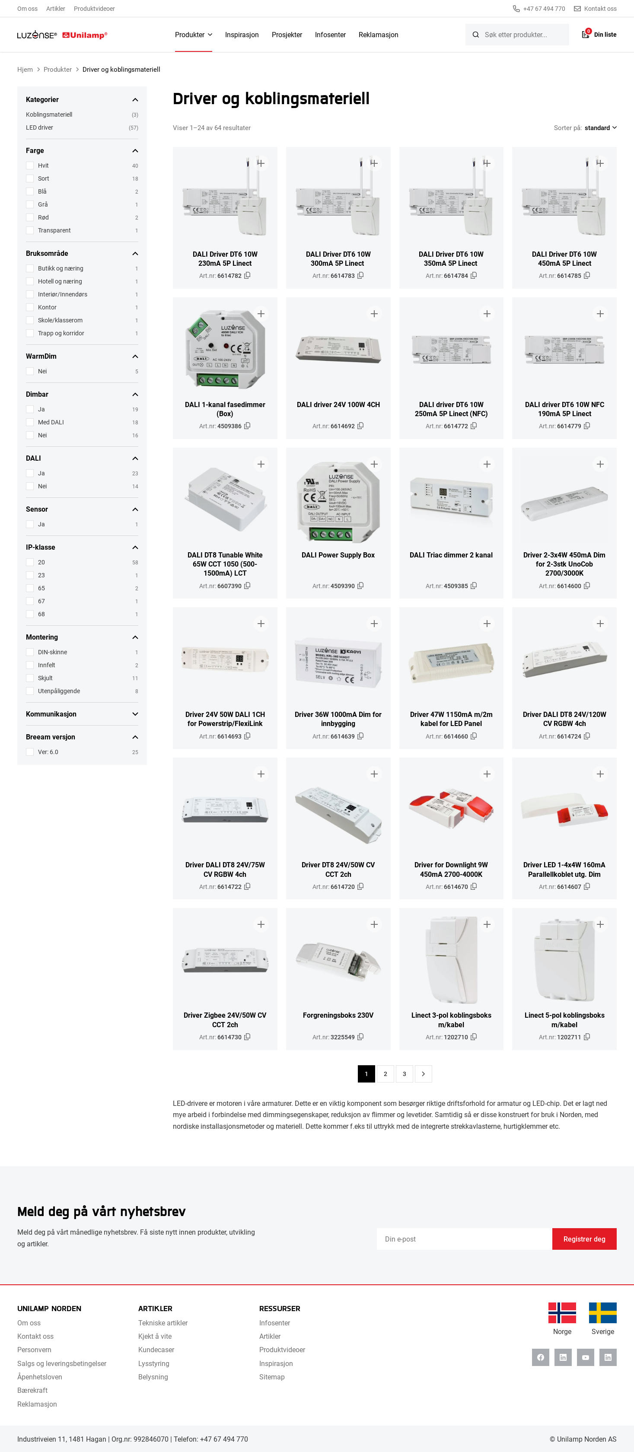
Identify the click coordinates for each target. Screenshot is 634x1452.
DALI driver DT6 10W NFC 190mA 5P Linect (564, 409)
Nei (42, 371)
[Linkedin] (563, 1357)
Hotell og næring (60, 281)
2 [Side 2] (385, 1074)
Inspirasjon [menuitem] (242, 34)
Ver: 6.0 (48, 752)
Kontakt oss (595, 9)
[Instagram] (608, 1357)
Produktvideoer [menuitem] (94, 8)
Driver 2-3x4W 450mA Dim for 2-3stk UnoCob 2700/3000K (564, 564)
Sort (43, 178)
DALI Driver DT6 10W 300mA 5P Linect (338, 258)
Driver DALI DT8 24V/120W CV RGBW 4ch (564, 719)
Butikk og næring (60, 268)
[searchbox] (517, 34)
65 (41, 588)
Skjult (45, 678)
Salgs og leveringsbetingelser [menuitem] (61, 1363)
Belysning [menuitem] (153, 1376)
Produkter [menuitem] (189, 34)
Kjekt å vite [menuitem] (155, 1336)
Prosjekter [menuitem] (287, 34)
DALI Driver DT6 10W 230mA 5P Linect (225, 258)
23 (41, 575)
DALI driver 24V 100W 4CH (338, 404)
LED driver (39, 127)
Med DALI (51, 422)
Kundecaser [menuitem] (156, 1349)
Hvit (43, 165)
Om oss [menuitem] (27, 8)
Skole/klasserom (60, 320)
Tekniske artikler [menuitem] (163, 1322)
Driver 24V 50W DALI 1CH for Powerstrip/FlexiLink (225, 719)
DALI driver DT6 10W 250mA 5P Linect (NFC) (451, 409)
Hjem (25, 69)
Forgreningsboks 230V (338, 1014)
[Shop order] (599, 127)
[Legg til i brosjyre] (261, 163)
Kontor (47, 307)
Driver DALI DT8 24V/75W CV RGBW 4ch (225, 869)
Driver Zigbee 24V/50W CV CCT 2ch (225, 1019)
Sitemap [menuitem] (272, 1376)
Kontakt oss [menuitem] (35, 1336)
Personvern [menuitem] (34, 1349)
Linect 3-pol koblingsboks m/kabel (451, 1019)
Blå (42, 191)
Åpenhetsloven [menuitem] (39, 1376)
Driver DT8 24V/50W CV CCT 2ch (338, 869)
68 (41, 614)
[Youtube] (585, 1357)
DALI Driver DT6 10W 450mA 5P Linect (564, 258)
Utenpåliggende (59, 691)
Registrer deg (584, 1238)
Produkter (58, 69)
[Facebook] (540, 1357)
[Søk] (476, 34)
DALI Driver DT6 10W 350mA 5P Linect (451, 258)
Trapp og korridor (61, 333)
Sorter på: (568, 127)
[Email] (464, 1239)
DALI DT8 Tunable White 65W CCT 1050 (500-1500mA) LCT (225, 564)
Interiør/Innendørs (62, 294)
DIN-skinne (52, 652)
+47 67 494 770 (539, 9)
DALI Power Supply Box (338, 554)
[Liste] (599, 34)
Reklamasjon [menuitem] (378, 34)
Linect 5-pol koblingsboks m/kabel (565, 1019)
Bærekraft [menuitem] (32, 1390)
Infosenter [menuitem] (330, 34)
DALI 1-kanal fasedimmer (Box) (225, 409)
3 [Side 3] (404, 1074)
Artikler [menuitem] (55, 8)
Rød (43, 217)
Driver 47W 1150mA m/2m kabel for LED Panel (451, 719)
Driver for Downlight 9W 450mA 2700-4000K (451, 869)
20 (41, 562)
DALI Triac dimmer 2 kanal (451, 554)
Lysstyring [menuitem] (153, 1363)
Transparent (54, 230)
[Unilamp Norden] (62, 34)
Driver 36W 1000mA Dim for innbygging (338, 719)
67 (41, 601)
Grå (43, 204)
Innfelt (46, 665)
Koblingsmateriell (49, 114)
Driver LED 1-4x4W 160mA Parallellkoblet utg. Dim (564, 869)
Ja (41, 409)
